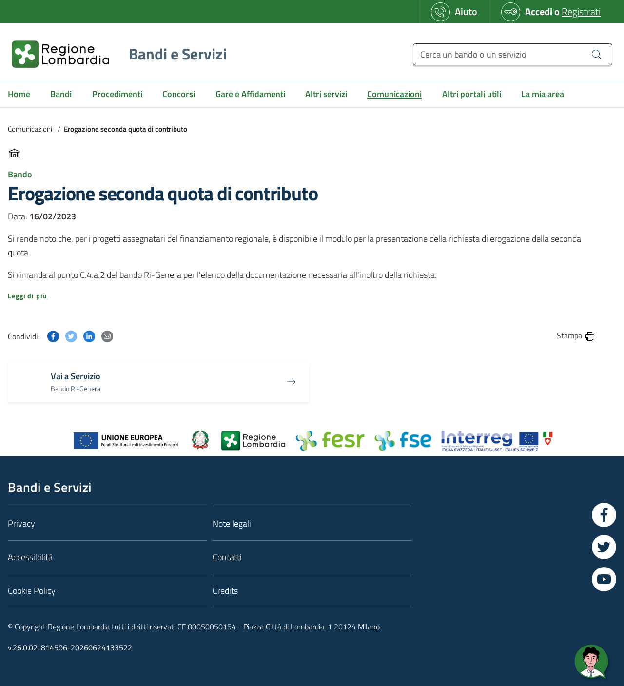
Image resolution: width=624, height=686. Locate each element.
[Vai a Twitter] (604, 547)
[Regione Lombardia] (115, 53)
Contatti (227, 557)
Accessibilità (30, 557)
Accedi (538, 11)
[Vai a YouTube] (604, 579)
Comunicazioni (30, 129)
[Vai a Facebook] (604, 515)
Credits (225, 590)
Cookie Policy (32, 590)
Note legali (232, 523)
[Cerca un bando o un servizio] (596, 54)
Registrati (581, 11)
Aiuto (466, 11)
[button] (302, 296)
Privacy (21, 523)
